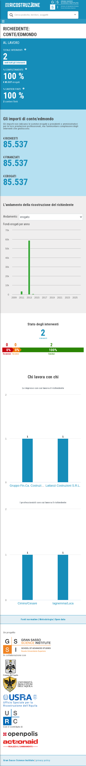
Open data (60, 619)
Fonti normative (29, 619)
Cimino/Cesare (27, 603)
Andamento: (10, 216)
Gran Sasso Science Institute (18, 760)
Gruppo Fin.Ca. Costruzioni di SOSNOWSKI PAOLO (44, 485)
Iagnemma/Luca (62, 603)
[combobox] (39, 14)
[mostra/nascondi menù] (3, 21)
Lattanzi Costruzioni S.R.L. (63, 485)
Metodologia (46, 619)
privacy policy (43, 760)
